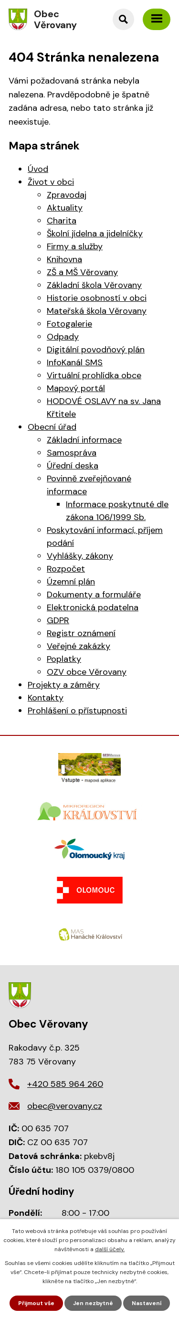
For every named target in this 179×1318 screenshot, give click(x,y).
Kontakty (45, 697)
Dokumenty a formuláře (94, 594)
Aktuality (65, 207)
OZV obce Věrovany (86, 672)
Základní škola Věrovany (94, 285)
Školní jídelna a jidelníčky (95, 233)
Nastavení (146, 1303)
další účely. (110, 1249)
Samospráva (71, 452)
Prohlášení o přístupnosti (77, 710)
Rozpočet (66, 568)
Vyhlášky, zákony (80, 556)
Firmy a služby (75, 246)
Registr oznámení (81, 633)
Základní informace (84, 440)
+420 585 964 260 (65, 1084)
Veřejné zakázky (78, 646)
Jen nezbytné (93, 1303)
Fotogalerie (69, 324)
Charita (61, 220)
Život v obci (51, 182)
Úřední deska (72, 465)
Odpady (63, 336)
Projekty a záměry (64, 685)
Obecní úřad (52, 427)
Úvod (38, 169)
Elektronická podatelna (92, 607)
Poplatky (64, 659)
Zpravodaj (66, 195)
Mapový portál (76, 388)
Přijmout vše (36, 1303)
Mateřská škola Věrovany (97, 311)
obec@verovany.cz (64, 1106)
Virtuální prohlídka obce (94, 375)
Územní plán (71, 581)
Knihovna (64, 259)
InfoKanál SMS (75, 362)
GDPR (58, 620)
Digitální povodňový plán (96, 349)
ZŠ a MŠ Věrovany (82, 272)
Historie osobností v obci (97, 298)
